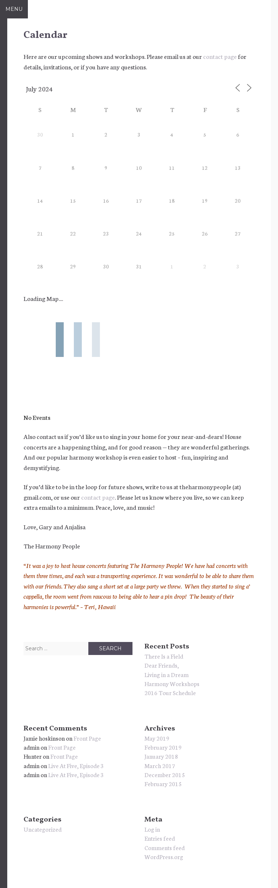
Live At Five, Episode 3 (76, 765)
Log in (152, 829)
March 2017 (159, 765)
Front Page (87, 738)
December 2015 (164, 774)
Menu (13, 9)
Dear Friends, (161, 665)
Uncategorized (43, 829)
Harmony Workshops (171, 683)
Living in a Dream (166, 674)
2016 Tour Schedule (170, 692)
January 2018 (161, 756)
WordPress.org (163, 856)
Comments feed (164, 847)
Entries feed (159, 838)
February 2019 (163, 747)
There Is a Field (163, 656)
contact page (220, 56)
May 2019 (156, 738)
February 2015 (163, 783)
